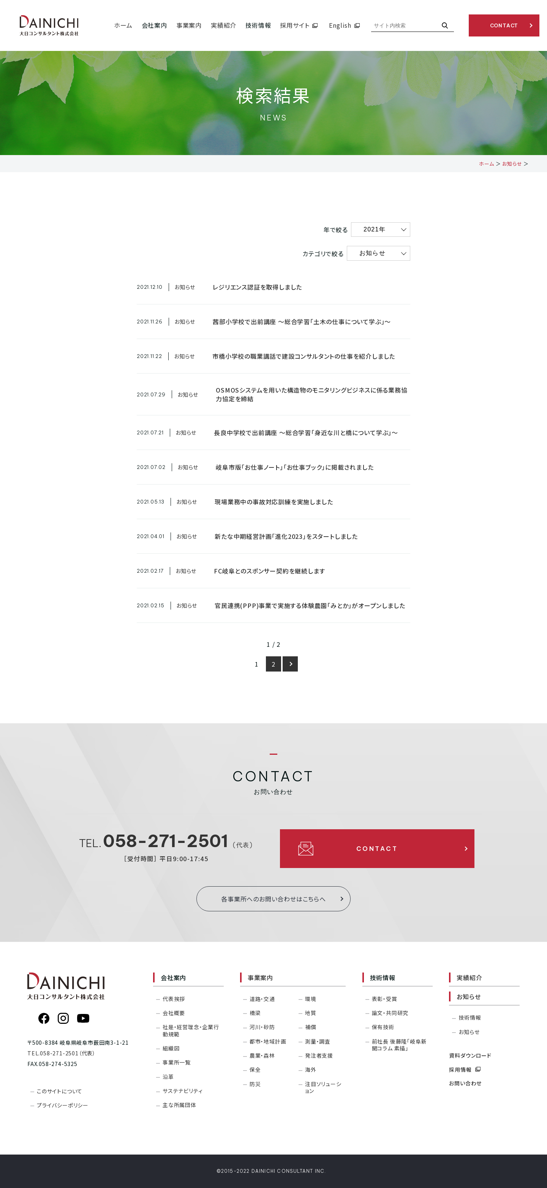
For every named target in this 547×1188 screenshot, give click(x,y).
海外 (310, 1069)
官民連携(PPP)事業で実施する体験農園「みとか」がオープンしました (310, 605)
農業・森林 (262, 1055)
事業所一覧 (177, 1062)
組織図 (171, 1048)
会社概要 (174, 1013)
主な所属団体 (179, 1105)
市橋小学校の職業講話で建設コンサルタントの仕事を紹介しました (303, 356)
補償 (310, 1027)
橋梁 (255, 1013)
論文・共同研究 (390, 1013)
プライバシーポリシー (63, 1105)
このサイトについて (59, 1091)
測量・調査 (317, 1041)
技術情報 (469, 1017)
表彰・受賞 (384, 999)
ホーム (486, 163)
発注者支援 (319, 1055)
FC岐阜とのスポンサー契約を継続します (269, 570)
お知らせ (512, 163)
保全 (255, 1069)
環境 (310, 999)
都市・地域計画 (268, 1041)
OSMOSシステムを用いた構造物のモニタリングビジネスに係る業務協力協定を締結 (311, 394)
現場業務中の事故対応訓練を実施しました (274, 501)
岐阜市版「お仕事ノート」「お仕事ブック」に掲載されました (294, 467)
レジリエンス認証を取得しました (257, 286)
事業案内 (260, 977)
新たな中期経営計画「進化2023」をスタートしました (286, 536)
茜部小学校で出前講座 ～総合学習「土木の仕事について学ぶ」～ (302, 321)
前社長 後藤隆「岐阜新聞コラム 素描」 (399, 1045)
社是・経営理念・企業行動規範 (191, 1030)
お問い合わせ (465, 1083)
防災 (255, 1084)
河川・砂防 (262, 1027)
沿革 (168, 1076)
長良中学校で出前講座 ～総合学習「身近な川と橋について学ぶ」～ (306, 432)
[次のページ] (290, 664)
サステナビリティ (182, 1091)
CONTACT (504, 25)
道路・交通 (262, 999)
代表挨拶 (174, 999)
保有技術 (383, 1027)
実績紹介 (469, 977)
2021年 (375, 229)
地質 (310, 1013)
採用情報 (465, 1069)
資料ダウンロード (470, 1055)
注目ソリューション (323, 1087)
